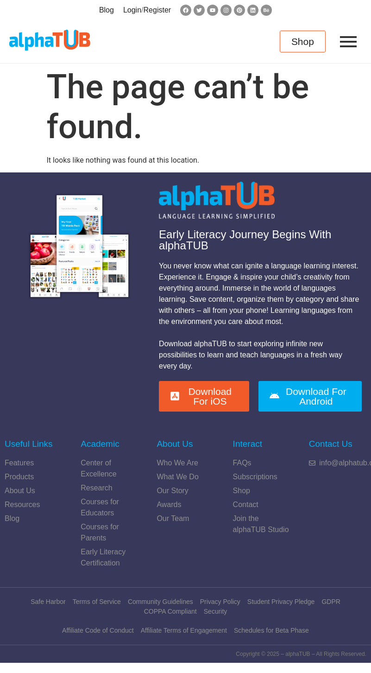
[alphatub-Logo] (49, 40)
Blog (106, 10)
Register (157, 10)
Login (132, 10)
